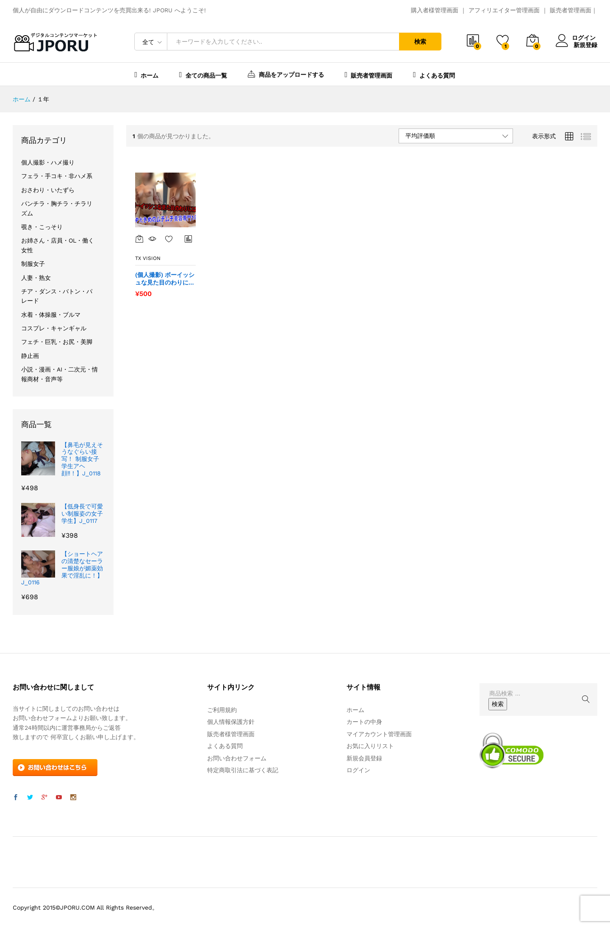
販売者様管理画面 (231, 734)
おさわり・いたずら (48, 190)
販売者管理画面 (570, 10)
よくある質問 (434, 74)
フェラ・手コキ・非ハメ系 (56, 176)
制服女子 (33, 263)
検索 (420, 41)
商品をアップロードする (286, 74)
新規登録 (585, 44)
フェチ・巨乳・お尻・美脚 (56, 341)
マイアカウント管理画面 (379, 734)
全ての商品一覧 (203, 74)
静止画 (30, 355)
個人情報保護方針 (231, 721)
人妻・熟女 (36, 277)
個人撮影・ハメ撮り (48, 162)
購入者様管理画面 (434, 10)
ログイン (576, 38)
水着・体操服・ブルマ (50, 314)
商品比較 (188, 239)
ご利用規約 (222, 709)
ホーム (146, 74)
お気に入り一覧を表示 (169, 239)
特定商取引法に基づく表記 (242, 770)
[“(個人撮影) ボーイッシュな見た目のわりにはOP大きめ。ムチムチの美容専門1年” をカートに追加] (139, 239)
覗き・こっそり (42, 226)
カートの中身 (364, 721)
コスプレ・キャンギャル (53, 328)
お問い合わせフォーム (236, 758)
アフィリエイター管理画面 (504, 10)
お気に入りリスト (370, 746)
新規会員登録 (364, 758)
